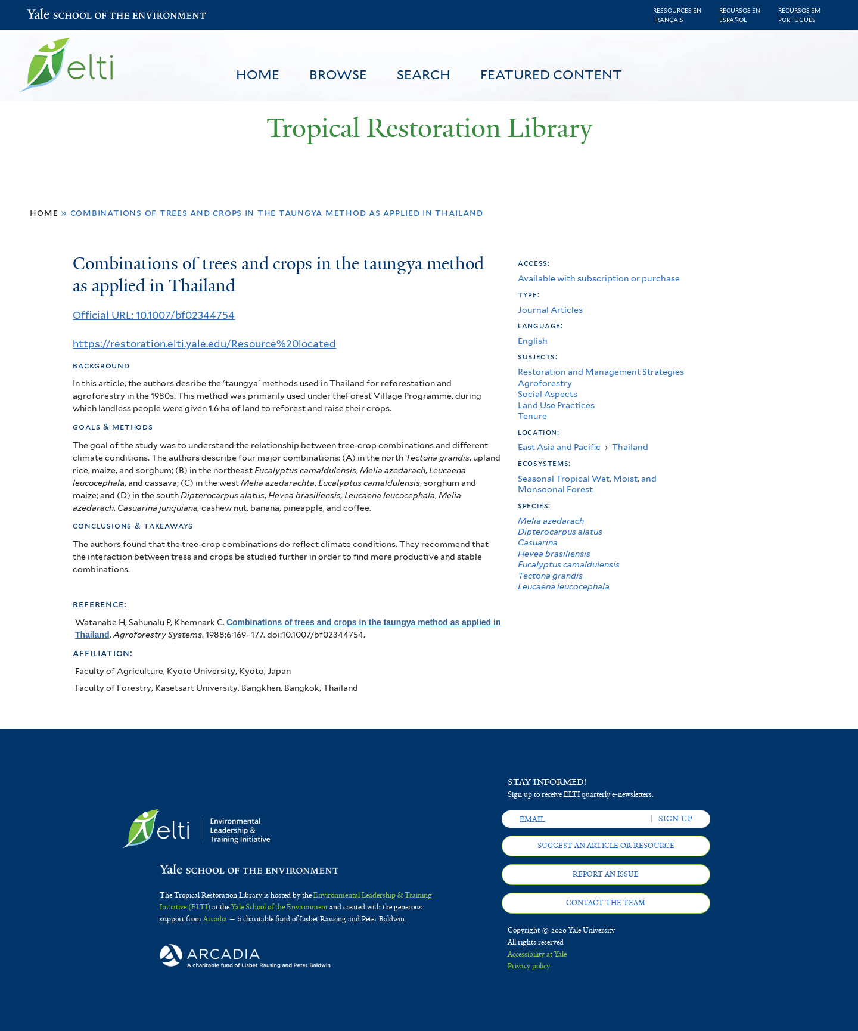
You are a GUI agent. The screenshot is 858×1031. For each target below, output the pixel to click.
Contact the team (605, 903)
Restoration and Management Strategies (601, 372)
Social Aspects (547, 394)
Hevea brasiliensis (554, 553)
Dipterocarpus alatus (560, 531)
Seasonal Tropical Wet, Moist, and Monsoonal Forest (587, 483)
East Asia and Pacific (559, 447)
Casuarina (538, 542)
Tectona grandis (550, 575)
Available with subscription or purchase (599, 278)
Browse (338, 74)
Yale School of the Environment (58, 15)
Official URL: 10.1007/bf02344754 (154, 315)
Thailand (630, 447)
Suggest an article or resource (605, 845)
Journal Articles (550, 310)
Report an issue (606, 874)
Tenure (532, 416)
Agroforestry (545, 383)
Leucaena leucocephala (564, 586)
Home (257, 74)
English (533, 341)
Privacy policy (529, 966)
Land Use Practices (556, 405)
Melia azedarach (551, 521)
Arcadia (215, 919)
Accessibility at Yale (537, 954)
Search (423, 74)
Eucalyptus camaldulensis (569, 564)
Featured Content (551, 74)
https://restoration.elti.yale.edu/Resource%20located (204, 344)
